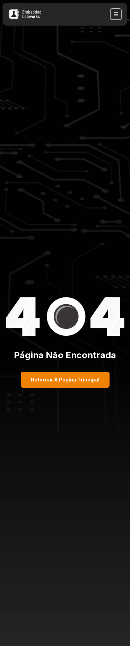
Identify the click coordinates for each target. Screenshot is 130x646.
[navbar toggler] (116, 14)
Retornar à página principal (65, 379)
